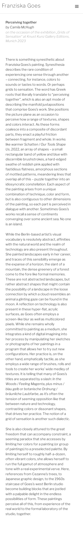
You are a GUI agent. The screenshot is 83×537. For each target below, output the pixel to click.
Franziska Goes (21, 5)
